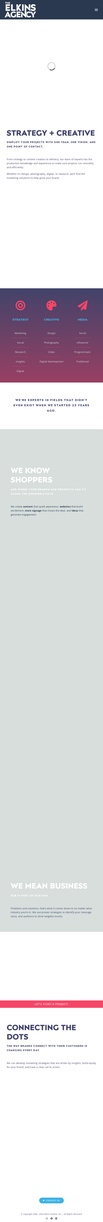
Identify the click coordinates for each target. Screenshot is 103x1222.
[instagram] (47, 1218)
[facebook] (51, 1218)
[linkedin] (56, 1218)
